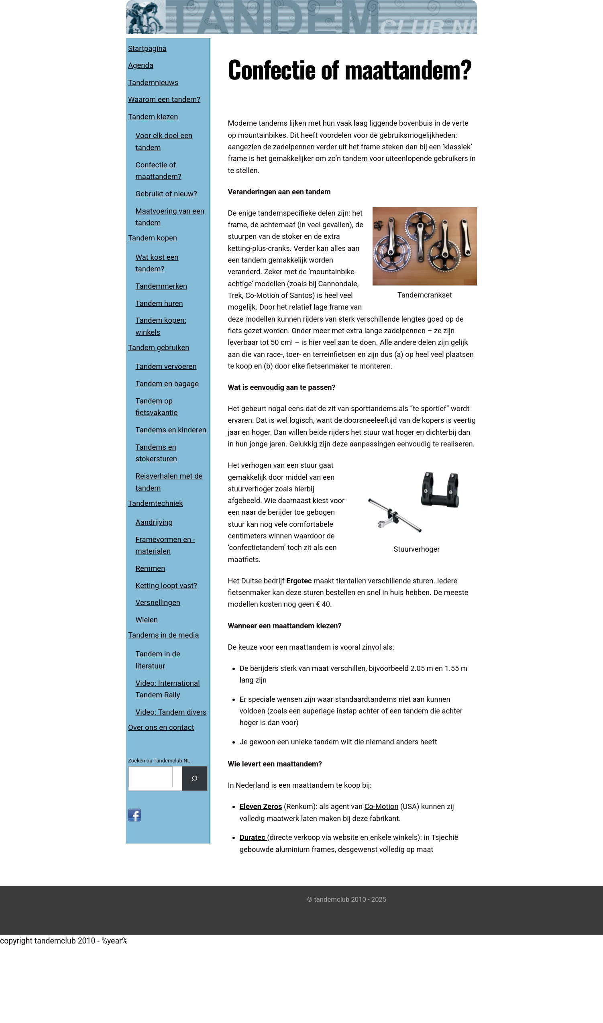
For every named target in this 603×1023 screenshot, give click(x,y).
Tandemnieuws (153, 82)
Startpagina (147, 48)
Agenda (140, 65)
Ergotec (303, 637)
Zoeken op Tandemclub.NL (159, 761)
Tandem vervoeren (166, 366)
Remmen (150, 568)
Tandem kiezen (153, 116)
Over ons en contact (161, 727)
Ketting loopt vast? (166, 585)
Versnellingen (158, 602)
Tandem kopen (152, 238)
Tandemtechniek (155, 503)
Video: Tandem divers (171, 712)
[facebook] (134, 814)
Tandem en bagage (167, 383)
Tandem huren (159, 303)
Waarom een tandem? (164, 99)
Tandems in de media (163, 635)
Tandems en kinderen (171, 430)
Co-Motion (391, 878)
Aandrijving (154, 522)
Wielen (147, 619)
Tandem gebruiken (158, 347)
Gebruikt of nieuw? (166, 194)
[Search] (194, 778)
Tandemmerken (161, 286)
